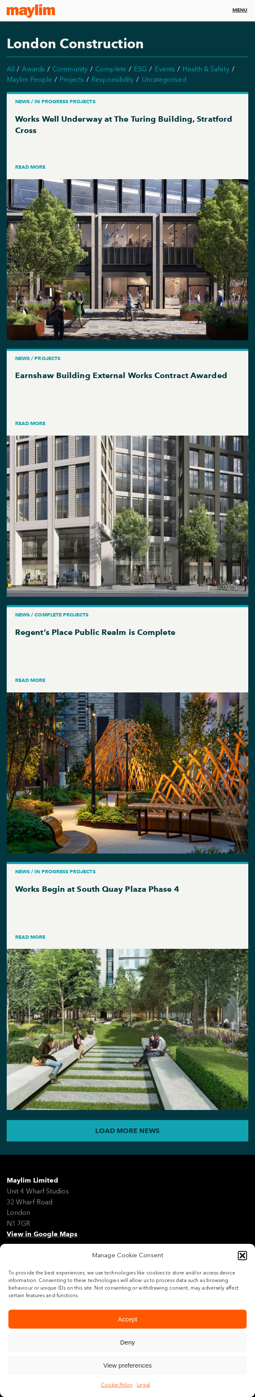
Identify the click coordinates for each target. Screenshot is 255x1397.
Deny (127, 1342)
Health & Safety (205, 69)
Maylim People (29, 80)
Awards (33, 69)
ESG (140, 69)
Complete (110, 69)
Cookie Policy (117, 1385)
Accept (127, 1319)
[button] (242, 1255)
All (11, 69)
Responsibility (112, 80)
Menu (239, 10)
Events (165, 69)
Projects (72, 80)
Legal (143, 1385)
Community (70, 69)
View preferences (127, 1365)
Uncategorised (164, 80)
